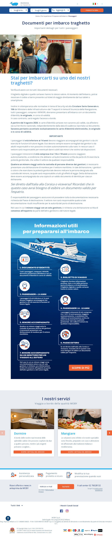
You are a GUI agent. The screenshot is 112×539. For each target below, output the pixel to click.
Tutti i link (15, 505)
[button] (95, 4)
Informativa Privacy (46, 491)
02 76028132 (95, 485)
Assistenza (28, 4)
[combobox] (39, 10)
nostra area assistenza (98, 489)
